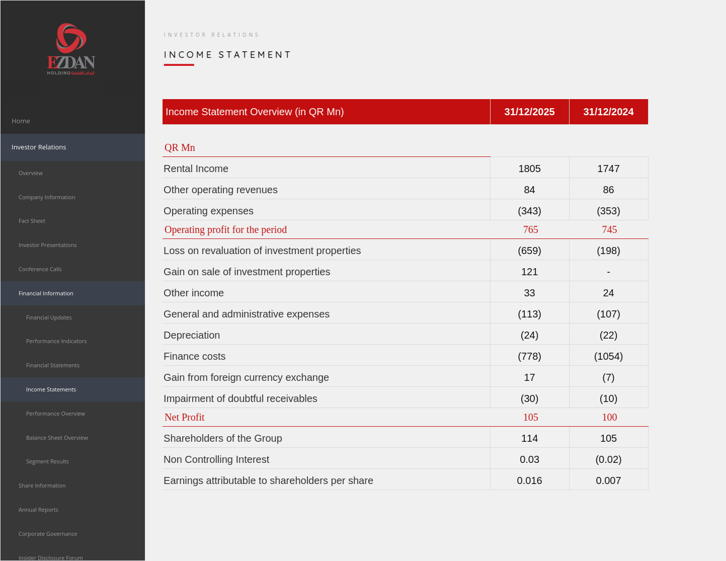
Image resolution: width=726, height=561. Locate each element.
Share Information (42, 485)
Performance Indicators (56, 341)
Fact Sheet (32, 220)
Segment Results (47, 461)
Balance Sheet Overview (57, 437)
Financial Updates (49, 317)
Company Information (47, 197)
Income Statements (51, 389)
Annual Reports (38, 509)
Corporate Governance (48, 533)
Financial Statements (52, 365)
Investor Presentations (47, 245)
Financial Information (46, 293)
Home (21, 120)
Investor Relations (39, 146)
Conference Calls (40, 269)
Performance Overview (55, 413)
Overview (31, 173)
